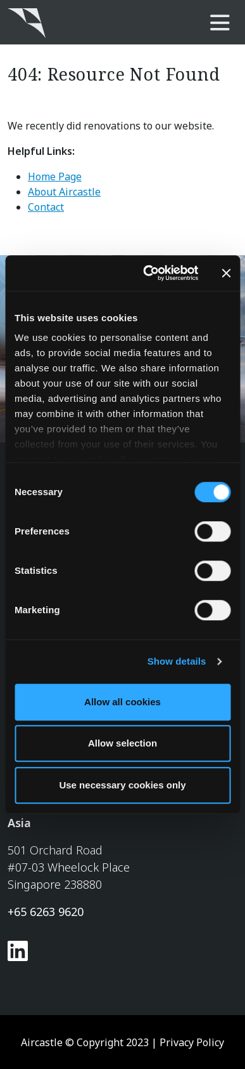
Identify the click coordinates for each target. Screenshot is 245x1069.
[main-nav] (220, 23)
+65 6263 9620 (46, 911)
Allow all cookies (122, 701)
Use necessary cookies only (122, 785)
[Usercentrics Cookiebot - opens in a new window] (147, 273)
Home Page (55, 176)
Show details (177, 661)
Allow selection (122, 743)
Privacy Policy (192, 1042)
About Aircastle (64, 192)
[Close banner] (226, 273)
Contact (46, 207)
